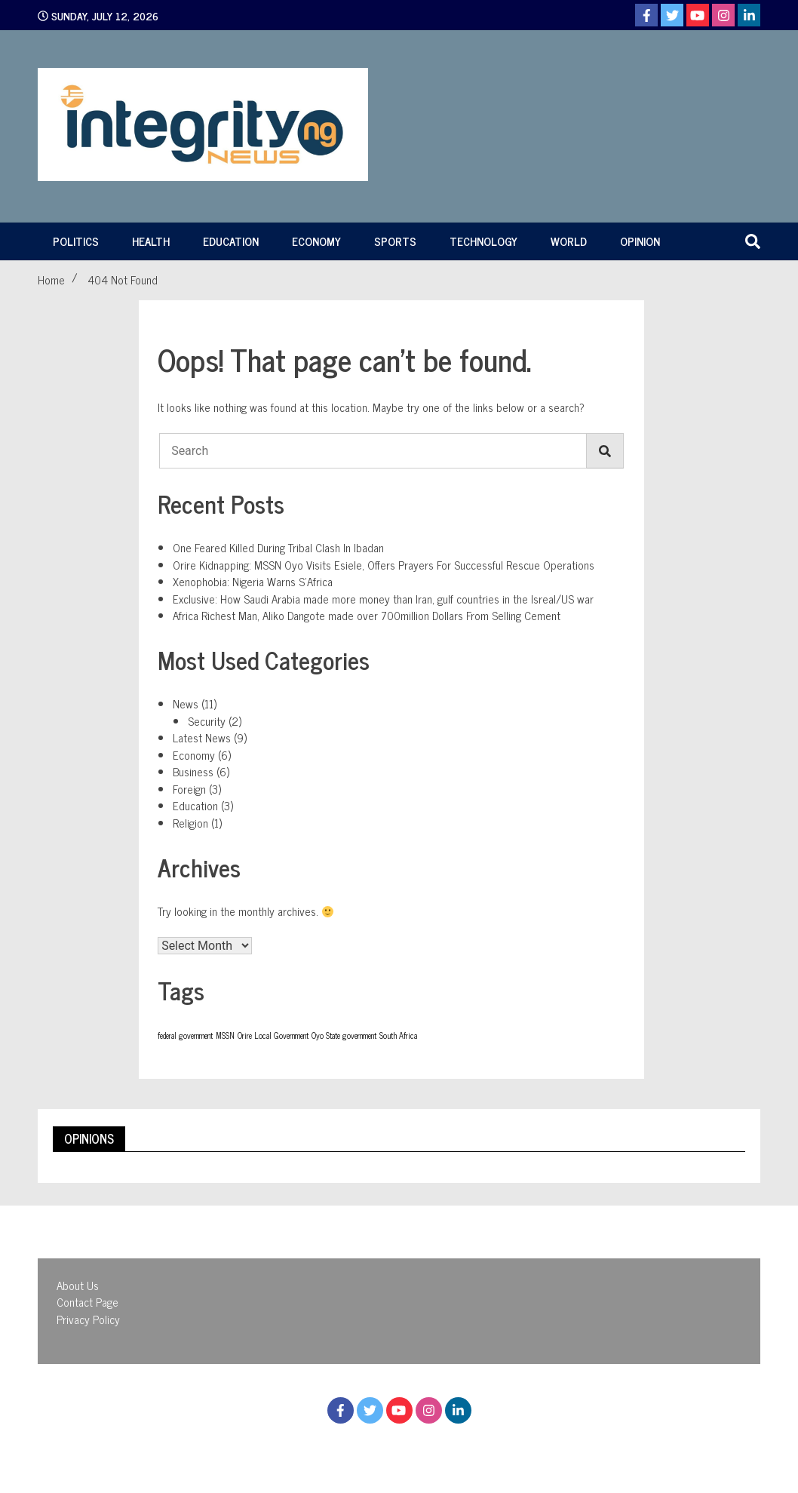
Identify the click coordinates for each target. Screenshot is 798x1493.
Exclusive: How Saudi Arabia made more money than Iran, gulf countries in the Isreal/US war (383, 598)
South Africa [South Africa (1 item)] (398, 1035)
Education (231, 241)
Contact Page (87, 1301)
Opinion (640, 241)
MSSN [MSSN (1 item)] (225, 1035)
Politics (76, 241)
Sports (395, 241)
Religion (190, 822)
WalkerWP (531, 1446)
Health (151, 241)
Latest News (202, 737)
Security (207, 720)
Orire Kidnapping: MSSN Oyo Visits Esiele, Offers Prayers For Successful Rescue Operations (383, 564)
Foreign (189, 788)
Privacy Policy (88, 1319)
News (185, 703)
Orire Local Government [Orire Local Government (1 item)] (273, 1035)
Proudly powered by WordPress (316, 1446)
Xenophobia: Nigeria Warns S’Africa (253, 581)
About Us (78, 1285)
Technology (483, 241)
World (569, 241)
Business (193, 771)
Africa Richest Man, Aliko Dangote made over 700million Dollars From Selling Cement (366, 615)
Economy (316, 241)
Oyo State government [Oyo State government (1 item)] (344, 1035)
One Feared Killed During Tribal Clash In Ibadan (278, 547)
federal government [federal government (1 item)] (185, 1035)
